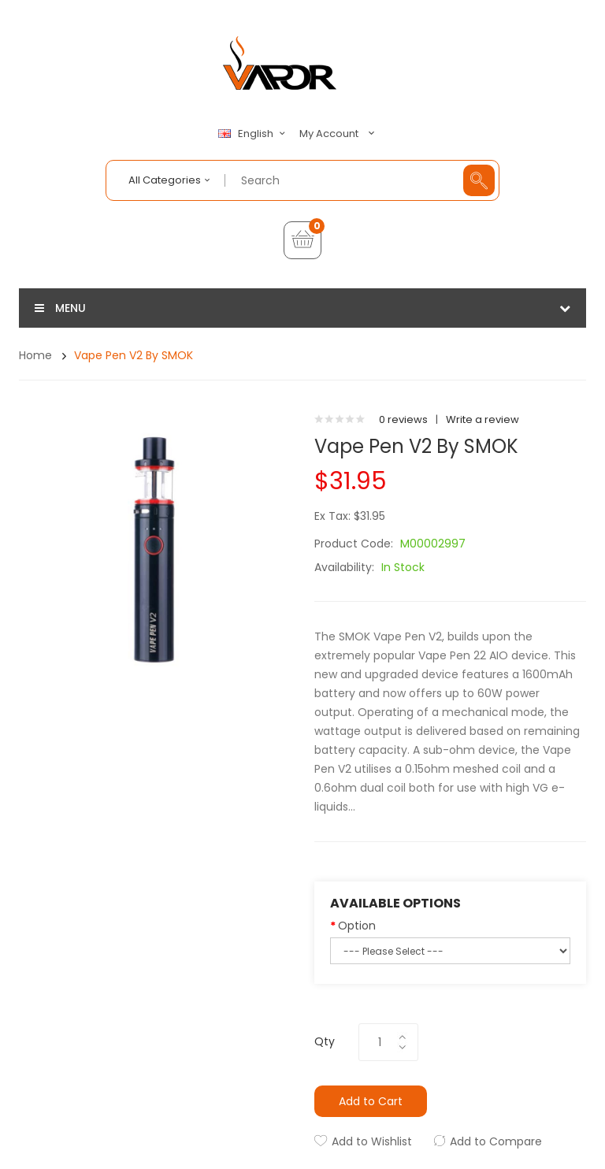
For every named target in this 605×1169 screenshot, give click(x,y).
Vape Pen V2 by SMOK (133, 355)
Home (35, 355)
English (253, 134)
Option (357, 925)
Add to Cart (371, 1101)
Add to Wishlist (372, 1141)
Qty (324, 1041)
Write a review (482, 419)
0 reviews (403, 419)
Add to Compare (496, 1141)
